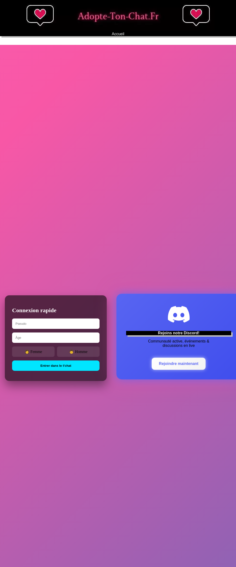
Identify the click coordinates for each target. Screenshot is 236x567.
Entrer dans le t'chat (55, 365)
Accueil (118, 34)
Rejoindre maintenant (179, 364)
